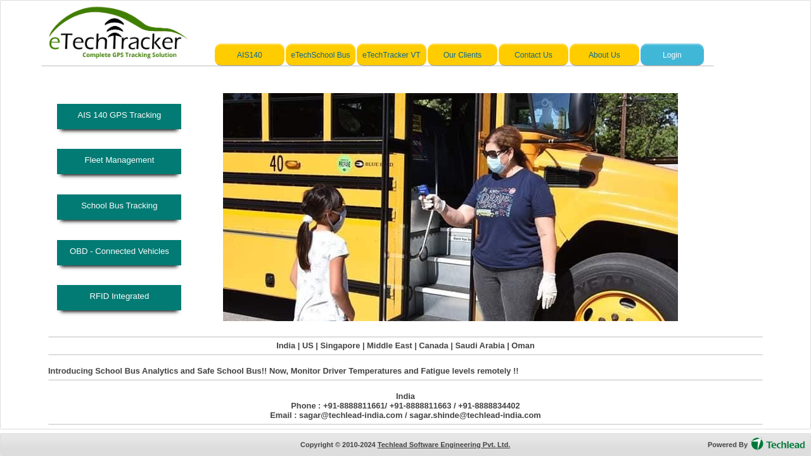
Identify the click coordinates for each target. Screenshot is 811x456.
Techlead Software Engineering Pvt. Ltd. (444, 444)
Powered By (728, 444)
